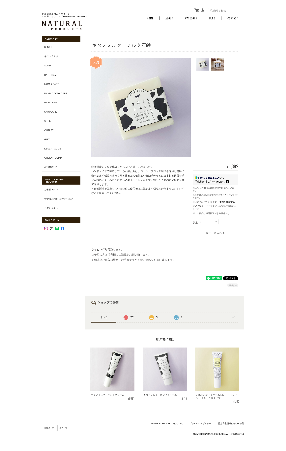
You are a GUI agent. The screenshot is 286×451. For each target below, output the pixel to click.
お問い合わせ (51, 208)
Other (48, 121)
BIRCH (47, 47)
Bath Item (50, 75)
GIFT (47, 139)
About (169, 18)
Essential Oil (52, 148)
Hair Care (50, 102)
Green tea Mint (54, 157)
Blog (212, 18)
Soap (47, 65)
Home (150, 18)
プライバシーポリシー (200, 423)
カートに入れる (215, 233)
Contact (232, 18)
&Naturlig (50, 167)
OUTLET (48, 130)
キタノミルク (51, 56)
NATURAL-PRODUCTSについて (167, 423)
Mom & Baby (51, 84)
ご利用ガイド (51, 189)
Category (191, 18)
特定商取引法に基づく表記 (58, 198)
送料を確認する (227, 202)
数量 (195, 222)
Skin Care (50, 111)
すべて (103, 317)
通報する (233, 285)
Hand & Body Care (55, 93)
